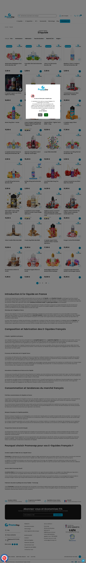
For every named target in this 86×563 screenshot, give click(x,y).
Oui (46, 114)
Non (40, 114)
